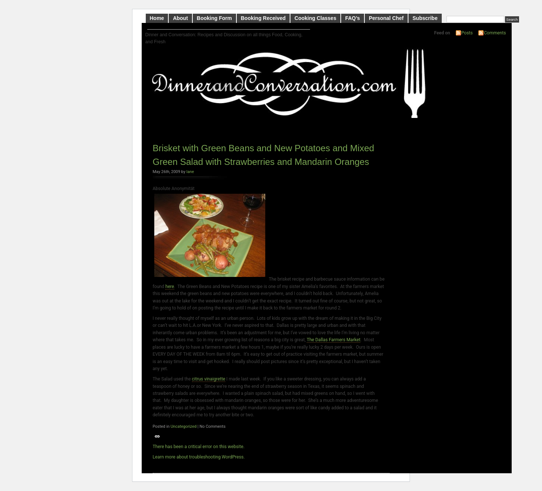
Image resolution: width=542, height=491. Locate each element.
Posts (467, 32)
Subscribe (425, 18)
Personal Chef (386, 18)
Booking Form (214, 18)
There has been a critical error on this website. (199, 446)
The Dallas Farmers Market (333, 339)
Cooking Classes (315, 18)
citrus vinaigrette (208, 379)
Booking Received (263, 18)
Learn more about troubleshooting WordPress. (199, 457)
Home (157, 18)
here (169, 286)
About (180, 18)
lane (190, 171)
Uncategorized (183, 426)
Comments (495, 32)
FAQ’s (352, 18)
